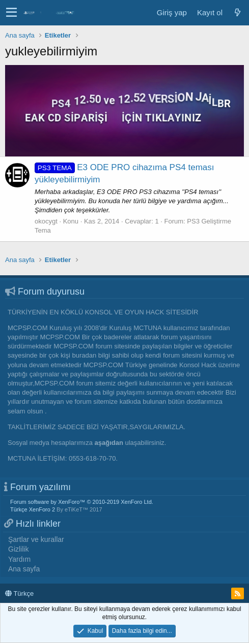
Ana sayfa (24, 569)
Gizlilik (18, 549)
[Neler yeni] (237, 12)
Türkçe (19, 593)
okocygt (46, 221)
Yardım (19, 559)
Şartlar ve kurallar (36, 539)
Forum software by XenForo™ (81, 502)
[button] (11, 12)
